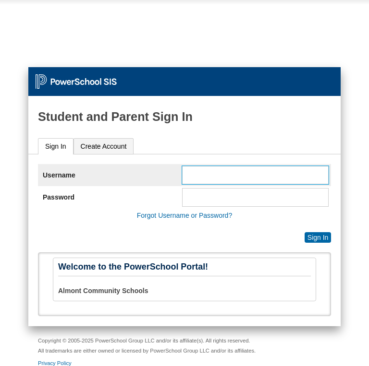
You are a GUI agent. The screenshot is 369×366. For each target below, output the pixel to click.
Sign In (55, 146)
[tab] (56, 146)
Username (59, 175)
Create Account (104, 146)
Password (58, 197)
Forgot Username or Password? (184, 215)
